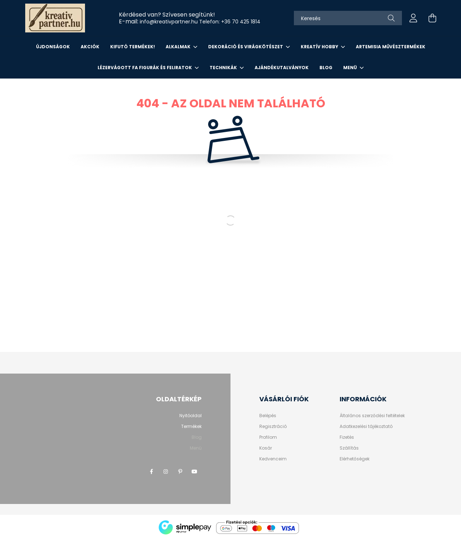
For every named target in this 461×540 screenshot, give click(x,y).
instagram (165, 471)
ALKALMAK (179, 47)
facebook (151, 471)
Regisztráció (273, 426)
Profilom (268, 437)
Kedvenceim (273, 458)
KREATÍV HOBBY (320, 47)
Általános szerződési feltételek (372, 415)
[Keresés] (348, 18)
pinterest (180, 471)
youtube (194, 471)
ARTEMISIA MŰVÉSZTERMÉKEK (390, 47)
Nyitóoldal (190, 415)
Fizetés (347, 437)
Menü (350, 67)
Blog (325, 67)
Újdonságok (53, 47)
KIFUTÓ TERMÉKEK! (132, 47)
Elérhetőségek (355, 458)
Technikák (224, 67)
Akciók (90, 47)
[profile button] (413, 18)
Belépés (267, 415)
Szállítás (349, 448)
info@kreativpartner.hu (169, 21)
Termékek (191, 426)
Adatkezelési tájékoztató (366, 426)
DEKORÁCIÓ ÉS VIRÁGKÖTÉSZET (246, 47)
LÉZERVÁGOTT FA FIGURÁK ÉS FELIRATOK (145, 67)
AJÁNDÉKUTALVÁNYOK (282, 67)
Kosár (265, 448)
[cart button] (432, 18)
